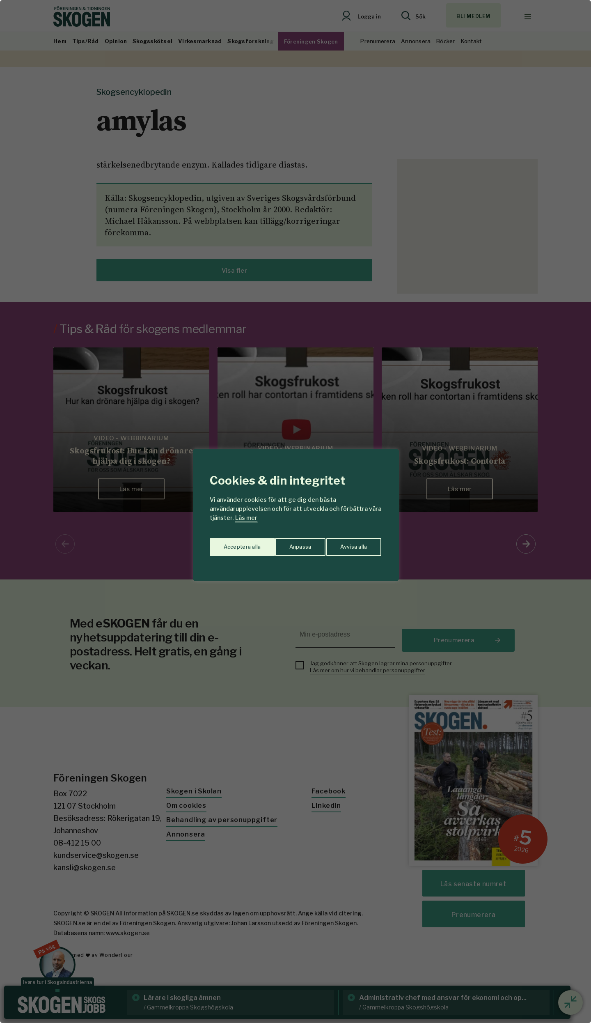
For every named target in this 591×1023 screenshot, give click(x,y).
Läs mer (246, 517)
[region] (295, 511)
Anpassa (233, 543)
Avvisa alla (286, 543)
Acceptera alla (349, 543)
